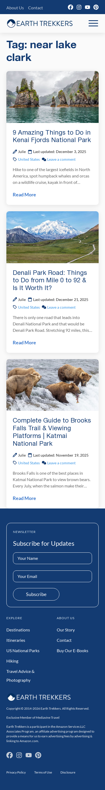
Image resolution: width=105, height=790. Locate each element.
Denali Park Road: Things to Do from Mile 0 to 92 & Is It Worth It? (50, 281)
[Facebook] (70, 7)
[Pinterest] (96, 7)
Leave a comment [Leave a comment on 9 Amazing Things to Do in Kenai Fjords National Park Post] (61, 159)
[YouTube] (87, 7)
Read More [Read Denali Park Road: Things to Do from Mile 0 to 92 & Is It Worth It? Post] (24, 342)
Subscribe (36, 594)
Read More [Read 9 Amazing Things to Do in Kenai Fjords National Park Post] (24, 194)
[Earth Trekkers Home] (39, 23)
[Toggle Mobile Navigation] (93, 23)
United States (29, 159)
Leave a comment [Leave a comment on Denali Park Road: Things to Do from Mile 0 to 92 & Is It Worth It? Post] (61, 307)
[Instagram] (79, 7)
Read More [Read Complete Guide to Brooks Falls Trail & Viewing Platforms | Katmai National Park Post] (24, 498)
